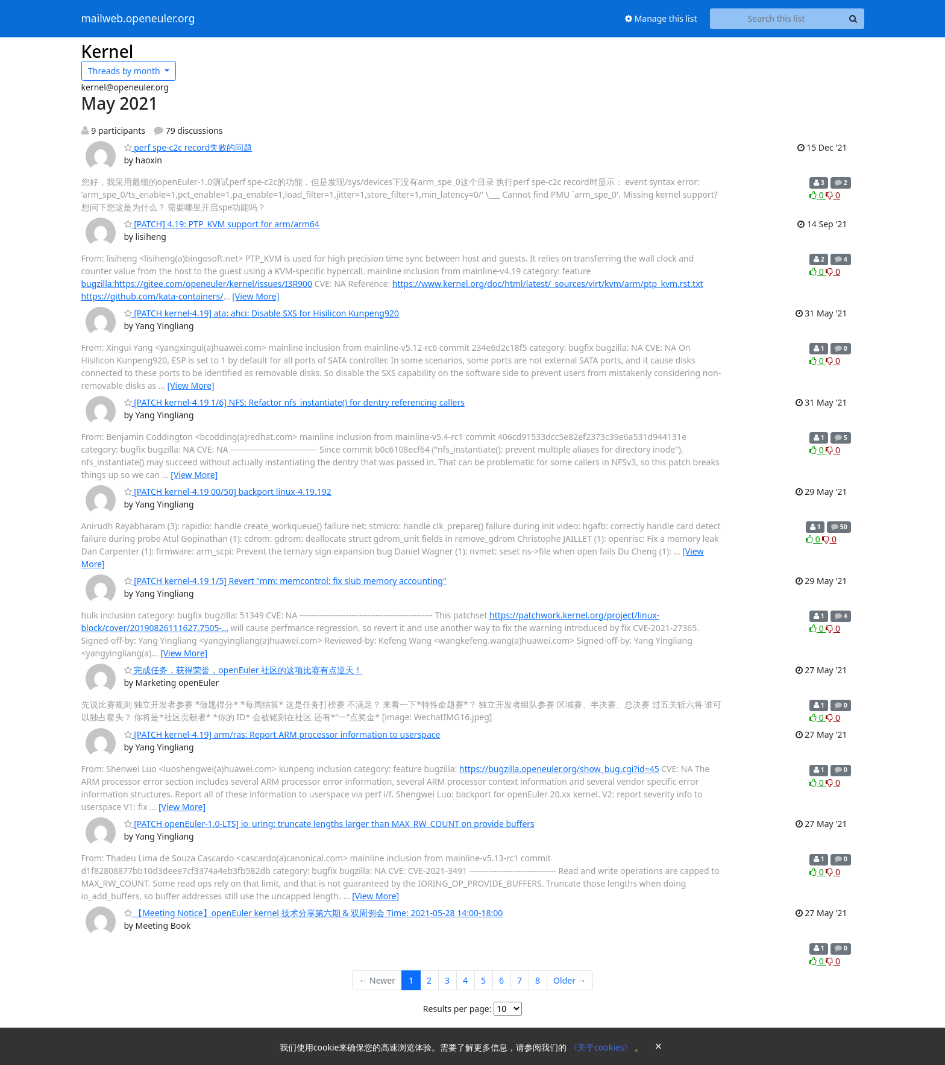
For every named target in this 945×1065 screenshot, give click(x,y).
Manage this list (661, 18)
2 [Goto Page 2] (429, 980)
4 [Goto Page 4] (465, 980)
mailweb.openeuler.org (138, 18)
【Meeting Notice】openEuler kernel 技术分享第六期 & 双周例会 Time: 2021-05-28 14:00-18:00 (313, 913)
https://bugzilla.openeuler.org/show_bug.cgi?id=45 (559, 768)
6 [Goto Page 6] (501, 980)
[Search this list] (776, 18)
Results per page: (457, 1008)
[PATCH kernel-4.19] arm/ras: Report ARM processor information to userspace (282, 734)
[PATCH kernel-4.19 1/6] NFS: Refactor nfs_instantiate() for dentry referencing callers (294, 402)
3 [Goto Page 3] (447, 980)
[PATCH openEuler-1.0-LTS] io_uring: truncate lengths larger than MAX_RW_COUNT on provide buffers (329, 823)
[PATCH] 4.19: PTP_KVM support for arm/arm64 (221, 224)
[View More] (255, 296)
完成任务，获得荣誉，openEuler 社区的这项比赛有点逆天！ (243, 670)
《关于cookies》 (602, 1047)
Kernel (107, 51)
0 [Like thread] (817, 195)
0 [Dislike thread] (833, 195)
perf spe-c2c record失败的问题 (188, 147)
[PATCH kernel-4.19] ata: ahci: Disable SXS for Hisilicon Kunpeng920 (261, 313)
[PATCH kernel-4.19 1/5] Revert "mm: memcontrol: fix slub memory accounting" (285, 580)
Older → (569, 980)
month (125, 71)
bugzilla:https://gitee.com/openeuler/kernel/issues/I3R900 (197, 283)
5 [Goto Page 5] (483, 980)
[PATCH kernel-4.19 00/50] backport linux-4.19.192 (227, 491)
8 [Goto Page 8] (537, 980)
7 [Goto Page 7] (519, 980)
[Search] (853, 18)
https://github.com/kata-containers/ (152, 296)
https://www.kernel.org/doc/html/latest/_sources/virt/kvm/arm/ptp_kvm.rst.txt (547, 283)
